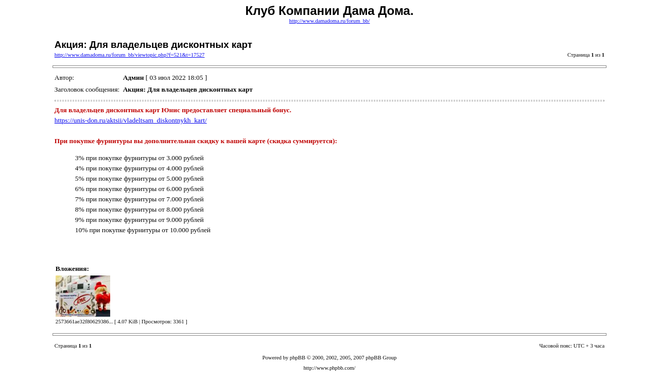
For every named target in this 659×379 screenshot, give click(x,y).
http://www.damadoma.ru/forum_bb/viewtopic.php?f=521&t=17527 (130, 55)
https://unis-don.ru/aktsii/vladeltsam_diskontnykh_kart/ (131, 120)
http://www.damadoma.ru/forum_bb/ (329, 21)
